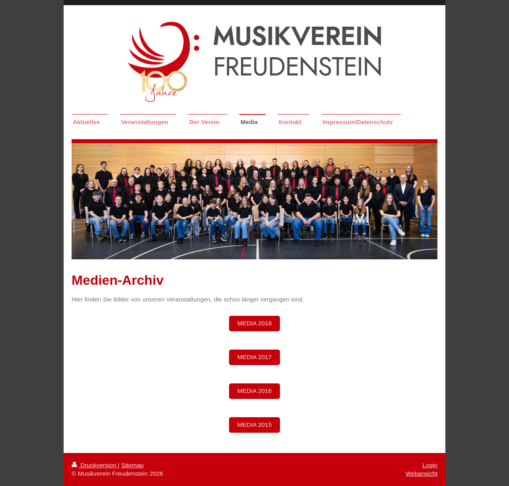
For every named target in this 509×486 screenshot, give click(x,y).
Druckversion (95, 465)
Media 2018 (254, 323)
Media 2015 (254, 424)
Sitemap (132, 465)
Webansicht (421, 473)
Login (429, 465)
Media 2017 (254, 357)
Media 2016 (254, 390)
